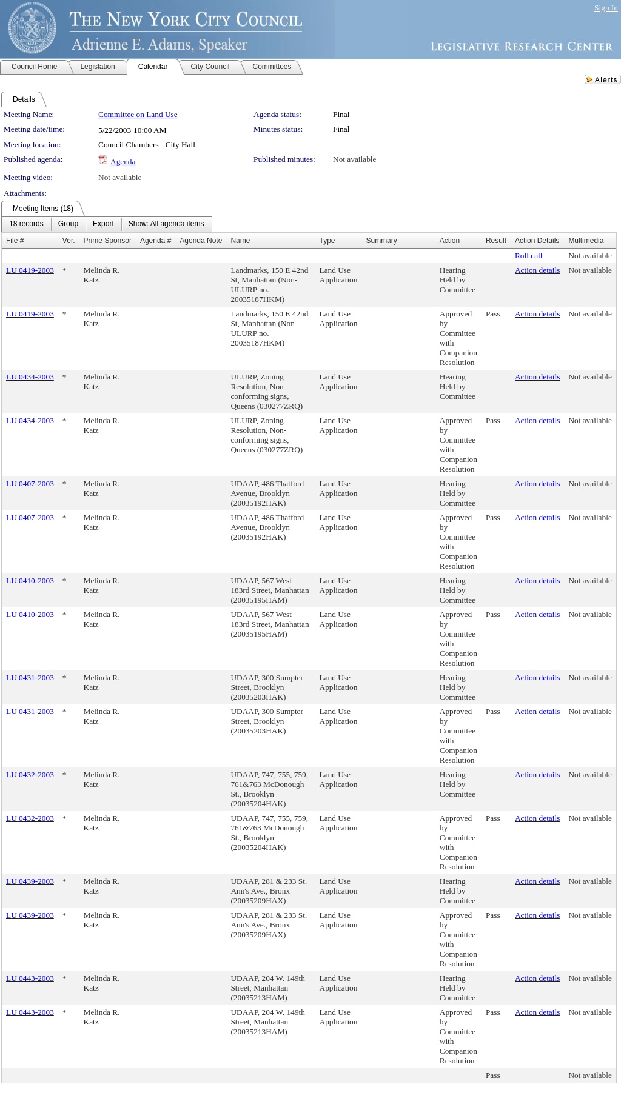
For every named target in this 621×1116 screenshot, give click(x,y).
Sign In (606, 7)
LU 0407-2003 (30, 483)
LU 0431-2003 (30, 677)
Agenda (122, 161)
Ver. (68, 240)
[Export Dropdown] (103, 224)
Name (240, 240)
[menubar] (106, 224)
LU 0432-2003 (30, 774)
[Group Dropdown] (68, 224)
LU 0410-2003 (30, 580)
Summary (381, 240)
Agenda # (155, 240)
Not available (354, 159)
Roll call (529, 255)
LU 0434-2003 (30, 376)
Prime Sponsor (108, 240)
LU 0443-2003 (30, 978)
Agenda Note (201, 240)
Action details (537, 270)
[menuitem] (26, 224)
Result (496, 240)
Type (327, 240)
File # (15, 240)
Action (450, 240)
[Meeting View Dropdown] (166, 224)
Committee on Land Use (138, 114)
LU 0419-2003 (30, 270)
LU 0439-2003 (30, 881)
